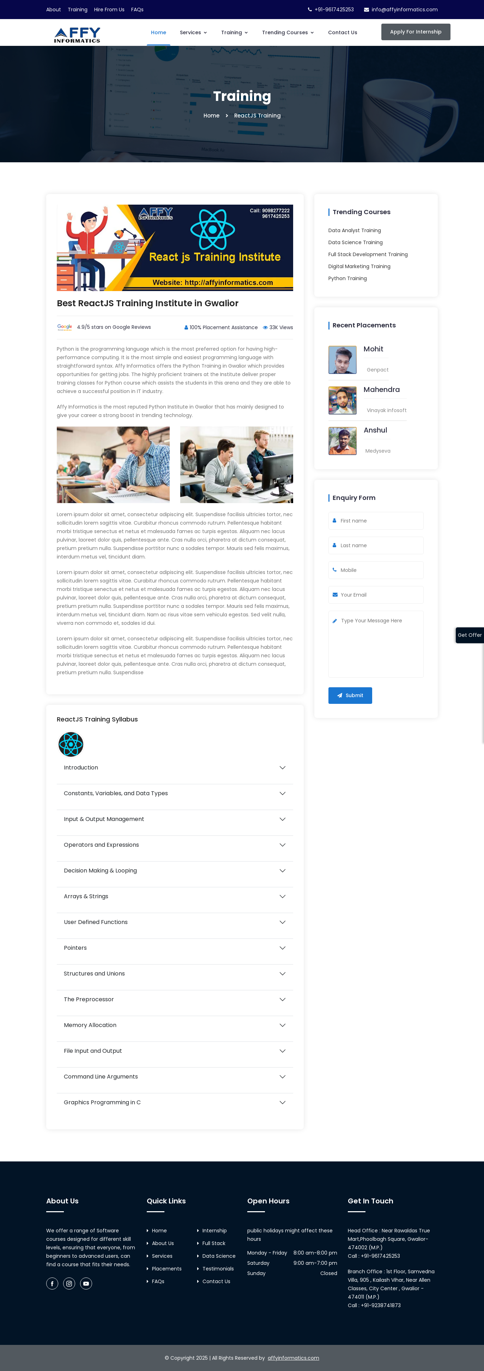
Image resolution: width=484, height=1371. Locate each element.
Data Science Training (355, 242)
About (53, 9)
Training (77, 9)
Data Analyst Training (354, 230)
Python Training (347, 278)
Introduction (81, 767)
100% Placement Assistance (221, 327)
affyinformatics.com (293, 1357)
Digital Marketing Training (359, 266)
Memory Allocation (90, 1025)
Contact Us (342, 32)
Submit (350, 695)
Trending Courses (288, 32)
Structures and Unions (94, 974)
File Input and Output (93, 1051)
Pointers (75, 948)
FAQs (137, 9)
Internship (212, 1230)
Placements (164, 1268)
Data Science (216, 1256)
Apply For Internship (416, 31)
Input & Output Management (104, 819)
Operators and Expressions (101, 845)
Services (193, 32)
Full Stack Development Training (368, 254)
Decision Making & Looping (100, 870)
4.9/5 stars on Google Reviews (104, 327)
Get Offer (470, 635)
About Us (160, 1243)
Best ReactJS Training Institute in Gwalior (148, 303)
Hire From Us (109, 9)
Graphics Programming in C (102, 1102)
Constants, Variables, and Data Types (116, 793)
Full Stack (211, 1243)
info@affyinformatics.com (405, 9)
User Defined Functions (96, 922)
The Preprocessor (89, 999)
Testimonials (215, 1268)
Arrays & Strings (86, 896)
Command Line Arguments (101, 1077)
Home (158, 32)
